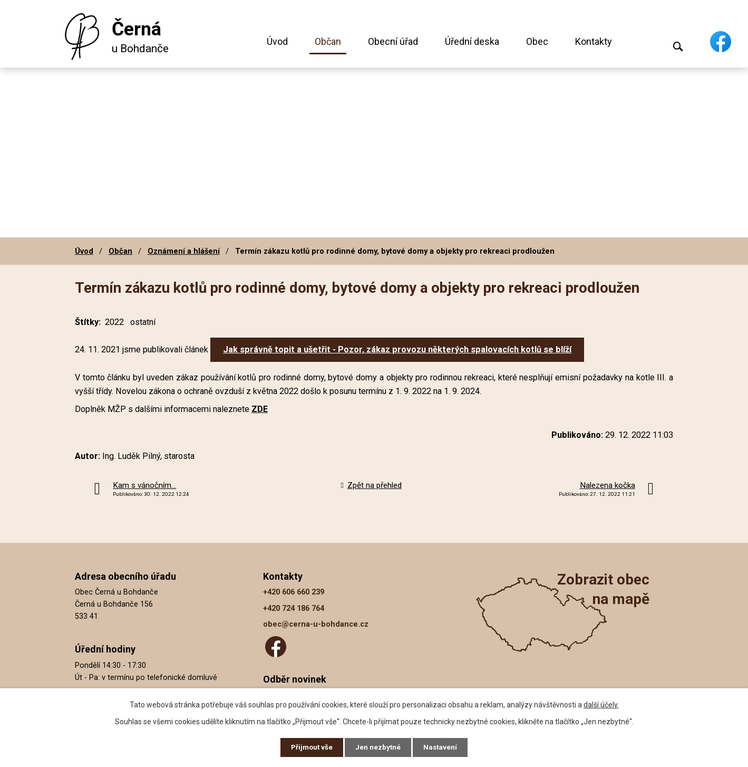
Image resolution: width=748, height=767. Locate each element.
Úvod (277, 41)
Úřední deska (472, 41)
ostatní (143, 322)
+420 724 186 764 (293, 608)
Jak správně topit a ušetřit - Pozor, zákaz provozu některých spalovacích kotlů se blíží (397, 349)
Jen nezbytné (379, 747)
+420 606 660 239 (293, 592)
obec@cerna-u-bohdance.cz (315, 624)
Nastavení (442, 747)
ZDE (259, 409)
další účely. (601, 703)
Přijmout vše (310, 747)
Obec (537, 41)
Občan (328, 41)
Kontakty (593, 41)
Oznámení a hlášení (184, 251)
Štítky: (88, 322)
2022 (114, 322)
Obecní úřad (393, 41)
